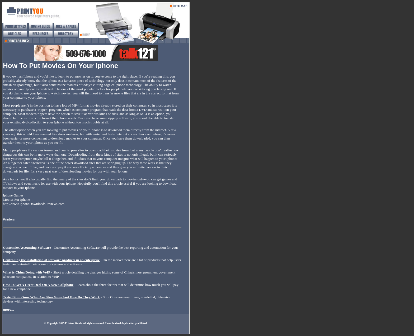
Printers (9, 219)
